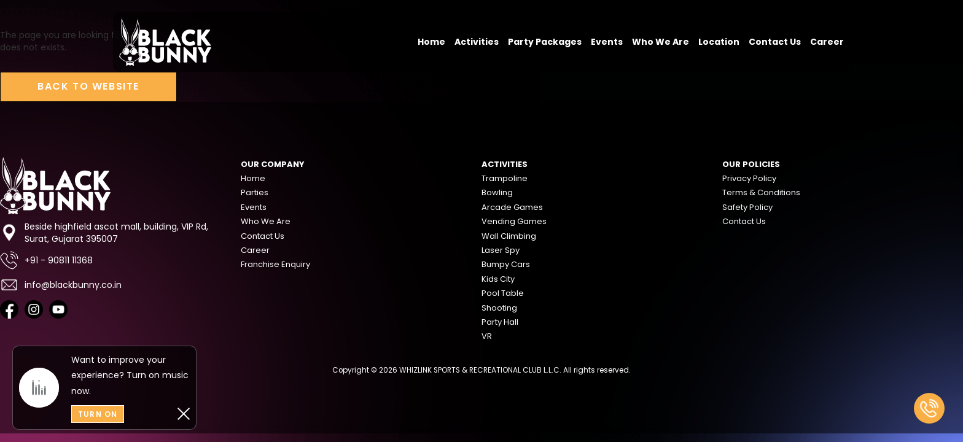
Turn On (97, 414)
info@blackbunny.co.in (61, 285)
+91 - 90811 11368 (46, 260)
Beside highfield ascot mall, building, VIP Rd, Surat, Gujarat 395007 (104, 232)
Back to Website (88, 86)
